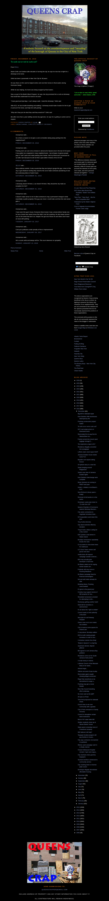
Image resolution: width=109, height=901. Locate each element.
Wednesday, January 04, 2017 (29, 232)
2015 (78, 807)
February (81, 801)
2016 (78, 409)
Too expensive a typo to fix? (86, 444)
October (81, 778)
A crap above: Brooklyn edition (87, 632)
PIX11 (16, 67)
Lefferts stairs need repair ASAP (88, 452)
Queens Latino (79, 361)
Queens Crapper (24, 122)
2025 (78, 383)
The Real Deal (78, 368)
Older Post (67, 251)
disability (40, 124)
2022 (78, 392)
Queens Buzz (78, 358)
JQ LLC (18, 165)
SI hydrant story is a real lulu (87, 464)
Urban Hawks (78, 371)
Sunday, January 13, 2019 (27, 243)
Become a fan (78, 253)
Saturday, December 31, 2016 (29, 176)
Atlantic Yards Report (81, 336)
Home (41, 251)
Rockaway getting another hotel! (88, 602)
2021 (78, 394)
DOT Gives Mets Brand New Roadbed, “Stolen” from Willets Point (84, 193)
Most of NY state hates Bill (86, 719)
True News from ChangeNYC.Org (84, 286)
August (80, 784)
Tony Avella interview (84, 522)
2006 (78, 832)
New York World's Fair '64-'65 (83, 279)
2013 (78, 813)
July (79, 786)
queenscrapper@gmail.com (54, 889)
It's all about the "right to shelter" (88, 610)
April (79, 795)
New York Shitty (79, 356)
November (81, 775)
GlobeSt (76, 351)
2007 (78, 830)
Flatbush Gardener (80, 346)
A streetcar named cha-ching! (87, 640)
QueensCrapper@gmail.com (83, 110)
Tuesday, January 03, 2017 (27, 221)
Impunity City (78, 354)
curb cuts (32, 124)
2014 (78, 810)
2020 (78, 397)
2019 (78, 400)
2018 (78, 403)
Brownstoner (78, 339)
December (81, 411)
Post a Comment (16, 248)
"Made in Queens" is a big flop (87, 643)
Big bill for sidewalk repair (86, 414)
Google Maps (81, 328)
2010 (78, 821)
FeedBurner (90, 129)
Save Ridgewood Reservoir (82, 284)
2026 (78, 380)
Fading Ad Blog (79, 344)
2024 (78, 386)
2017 (78, 406)
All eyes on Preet (83, 697)
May (79, 792)
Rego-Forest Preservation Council (85, 281)
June (80, 789)
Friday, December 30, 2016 (27, 143)
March (80, 798)
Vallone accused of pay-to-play (87, 671)
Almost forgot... (82, 668)
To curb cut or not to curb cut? (87, 426)
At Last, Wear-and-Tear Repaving (84, 188)
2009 (78, 824)
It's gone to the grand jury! (86, 589)
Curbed (76, 341)
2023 (78, 389)
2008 (78, 827)
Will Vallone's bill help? (85, 732)
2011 (78, 818)
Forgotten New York (80, 349)
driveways (48, 124)
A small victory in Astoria (85, 660)
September (81, 781)
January (81, 803)
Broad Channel (21, 124)
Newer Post (14, 251)
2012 (78, 816)
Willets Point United (80, 289)
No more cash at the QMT (86, 694)
